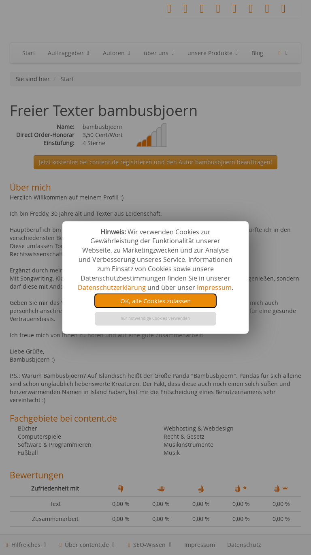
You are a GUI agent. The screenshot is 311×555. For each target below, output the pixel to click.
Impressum (214, 287)
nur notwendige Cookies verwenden (155, 318)
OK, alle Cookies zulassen (155, 301)
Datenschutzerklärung (112, 287)
